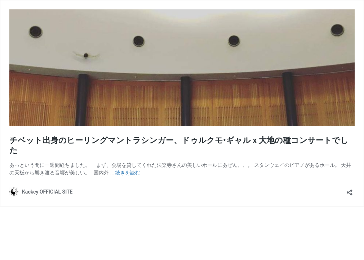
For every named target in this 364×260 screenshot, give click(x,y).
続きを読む (127, 173)
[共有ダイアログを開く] (350, 190)
